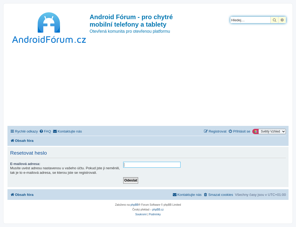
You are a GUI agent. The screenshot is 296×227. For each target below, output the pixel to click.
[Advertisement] (148, 86)
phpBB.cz (158, 209)
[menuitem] (45, 131)
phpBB (134, 204)
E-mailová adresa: (25, 164)
